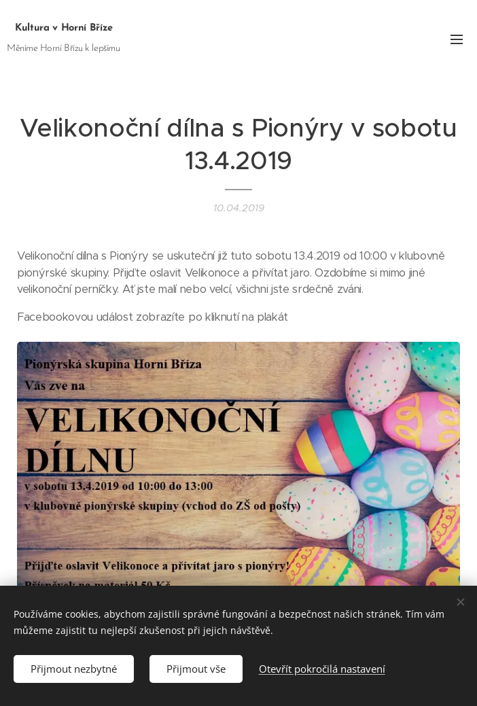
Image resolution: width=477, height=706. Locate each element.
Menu (456, 39)
